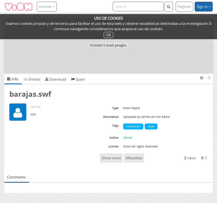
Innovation (133, 126)
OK (108, 34)
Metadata (134, 157)
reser (151, 126)
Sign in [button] (204, 6)
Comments (16, 177)
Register (184, 6)
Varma (127, 138)
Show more (111, 157)
